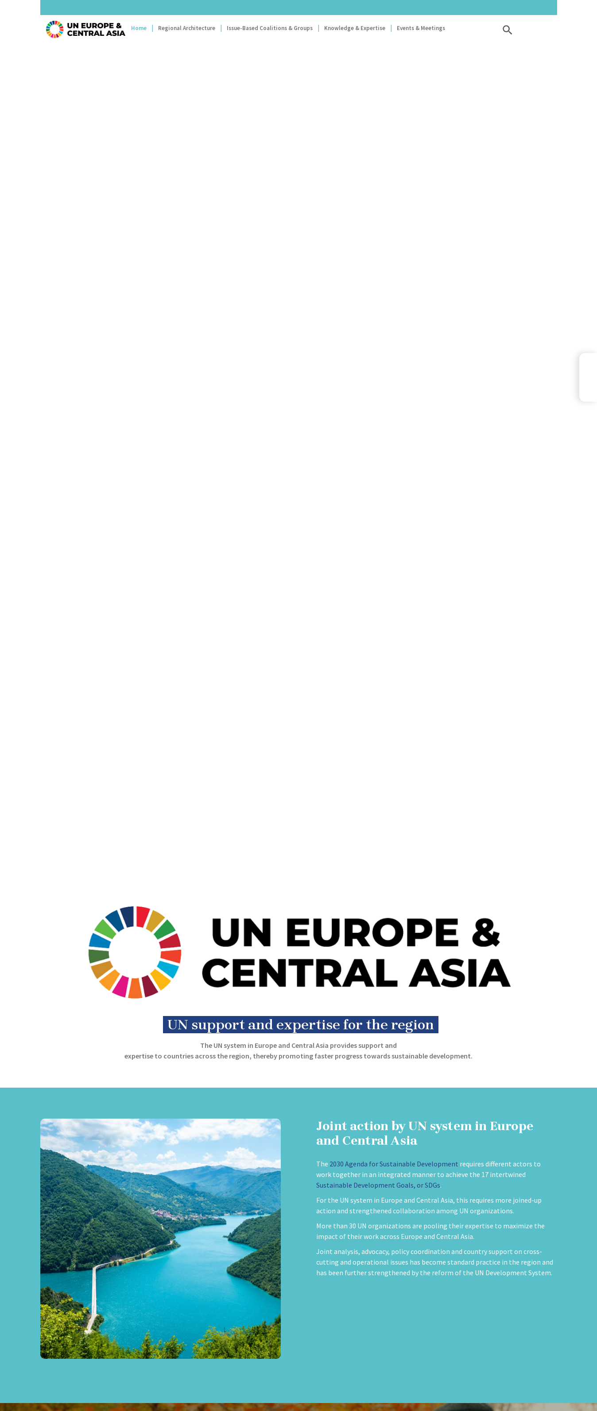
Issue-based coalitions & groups (270, 28)
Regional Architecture (186, 28)
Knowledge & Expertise (354, 28)
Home (139, 28)
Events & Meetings (421, 28)
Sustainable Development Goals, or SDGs (378, 1185)
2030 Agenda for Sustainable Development (394, 1163)
